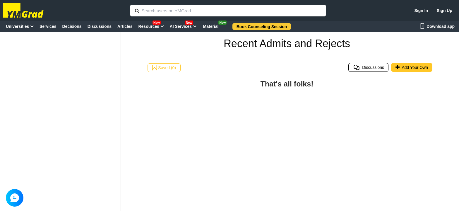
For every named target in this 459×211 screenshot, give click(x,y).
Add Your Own (411, 67)
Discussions (368, 67)
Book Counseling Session (262, 26)
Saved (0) (164, 68)
